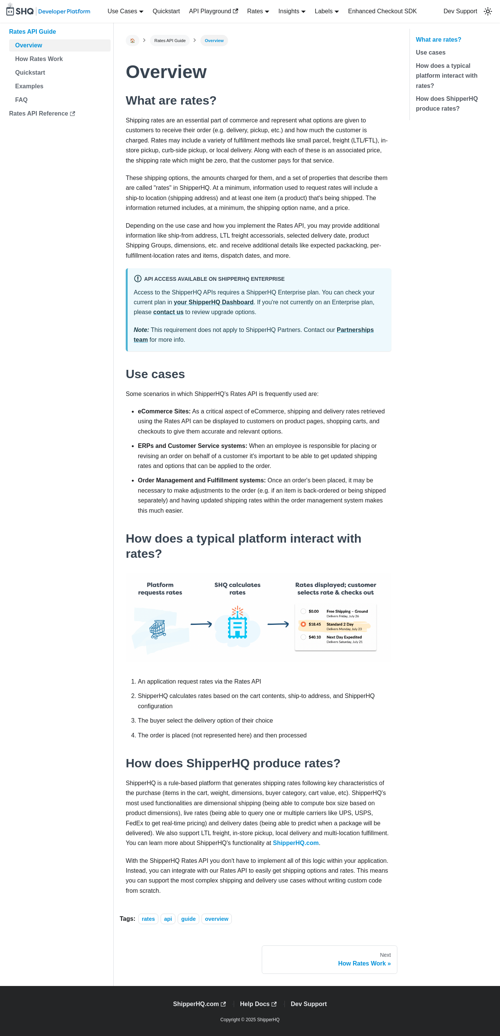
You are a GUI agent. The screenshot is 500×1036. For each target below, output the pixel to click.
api (168, 919)
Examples (29, 86)
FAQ (21, 100)
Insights (288, 11)
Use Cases (122, 11)
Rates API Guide (32, 31)
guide (188, 919)
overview (216, 919)
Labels (324, 11)
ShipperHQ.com (296, 843)
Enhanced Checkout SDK (382, 11)
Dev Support (460, 11)
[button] (488, 11)
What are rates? (438, 39)
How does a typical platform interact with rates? (447, 76)
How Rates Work (39, 59)
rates (148, 919)
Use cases (430, 52)
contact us (168, 312)
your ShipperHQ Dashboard (214, 302)
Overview (28, 45)
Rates (255, 11)
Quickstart (166, 11)
